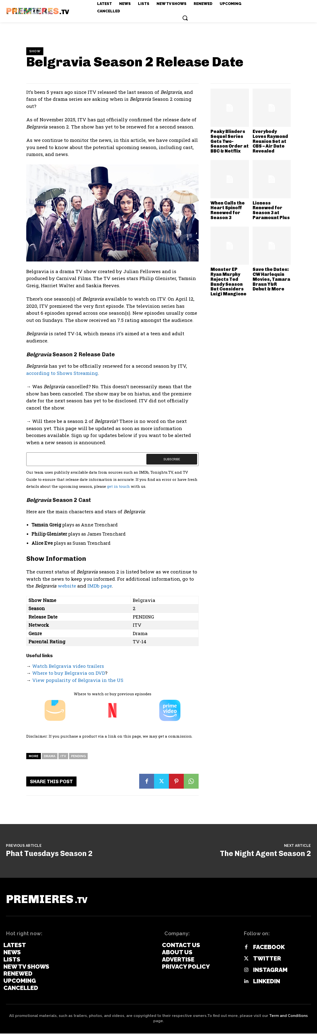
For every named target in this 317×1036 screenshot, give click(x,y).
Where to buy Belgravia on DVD (68, 673)
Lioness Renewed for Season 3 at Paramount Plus (271, 210)
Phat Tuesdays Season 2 (49, 853)
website (67, 586)
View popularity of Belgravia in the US (77, 680)
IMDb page (99, 586)
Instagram (270, 972)
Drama (49, 756)
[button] (185, 18)
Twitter (267, 961)
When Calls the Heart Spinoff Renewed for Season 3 (228, 210)
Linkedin (266, 984)
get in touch (118, 486)
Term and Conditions (288, 1018)
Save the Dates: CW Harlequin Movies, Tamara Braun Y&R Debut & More (271, 279)
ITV (63, 756)
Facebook (269, 949)
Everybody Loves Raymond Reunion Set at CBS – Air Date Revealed (270, 141)
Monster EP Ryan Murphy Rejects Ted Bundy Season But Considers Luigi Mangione (228, 282)
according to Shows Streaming (62, 373)
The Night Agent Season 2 (265, 853)
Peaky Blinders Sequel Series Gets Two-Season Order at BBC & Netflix (230, 141)
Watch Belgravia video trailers (68, 666)
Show (34, 51)
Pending (78, 756)
